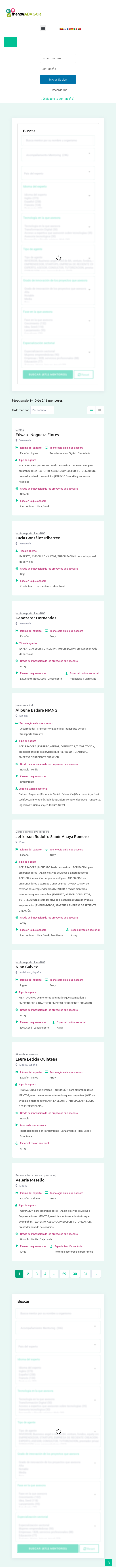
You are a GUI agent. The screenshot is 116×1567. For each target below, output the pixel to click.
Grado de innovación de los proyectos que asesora (55, 280)
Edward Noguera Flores (37, 434)
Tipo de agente (32, 249)
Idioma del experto (35, 186)
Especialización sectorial (39, 343)
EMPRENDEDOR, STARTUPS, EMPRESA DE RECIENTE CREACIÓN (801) (57, 264)
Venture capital (24, 705)
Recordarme (58, 90)
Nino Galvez (27, 966)
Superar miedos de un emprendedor (36, 1175)
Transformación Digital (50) (57, 229)
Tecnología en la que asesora (41, 218)
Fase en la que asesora (37, 311)
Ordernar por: (20, 410)
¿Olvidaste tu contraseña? (58, 98)
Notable (57, 295)
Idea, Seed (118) (57, 327)
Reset (83, 374)
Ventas (20, 430)
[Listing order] (42, 410)
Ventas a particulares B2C (30, 533)
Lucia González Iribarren (38, 537)
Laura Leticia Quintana (36, 1059)
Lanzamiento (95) (57, 330)
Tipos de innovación (27, 1054)
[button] (43, 28)
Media (57, 299)
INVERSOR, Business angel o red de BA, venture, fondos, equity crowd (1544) (57, 261)
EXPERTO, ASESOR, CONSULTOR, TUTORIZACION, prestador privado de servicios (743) (57, 267)
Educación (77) (57, 361)
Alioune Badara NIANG (36, 710)
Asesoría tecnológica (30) (57, 236)
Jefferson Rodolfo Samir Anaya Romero (52, 836)
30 (75, 1274)
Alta (57, 292)
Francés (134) (57, 205)
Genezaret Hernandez (36, 617)
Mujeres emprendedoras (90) (57, 355)
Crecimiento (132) (57, 323)
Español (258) (57, 201)
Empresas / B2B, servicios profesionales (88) (57, 358)
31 (86, 1274)
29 (64, 1274)
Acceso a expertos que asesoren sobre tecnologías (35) (57, 233)
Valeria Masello (30, 1180)
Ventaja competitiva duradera (32, 831)
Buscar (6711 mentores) (48, 374)
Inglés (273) (57, 198)
